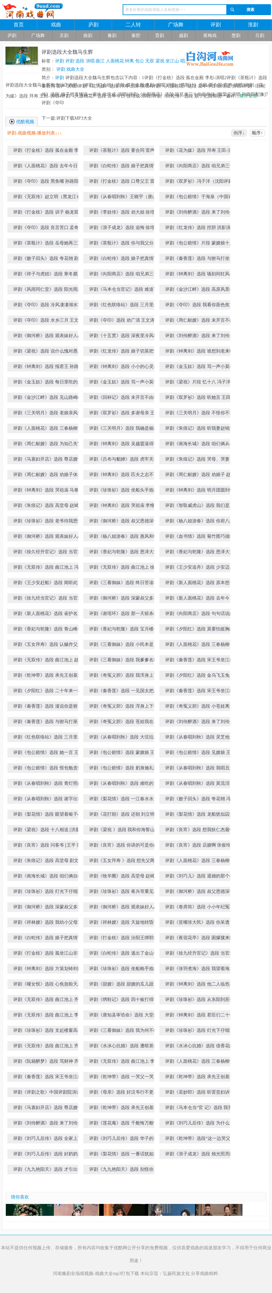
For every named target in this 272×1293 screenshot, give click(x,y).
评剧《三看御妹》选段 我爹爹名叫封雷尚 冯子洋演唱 (123, 661)
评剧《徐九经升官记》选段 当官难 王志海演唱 (199, 954)
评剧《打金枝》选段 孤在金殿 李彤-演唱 (49, 151)
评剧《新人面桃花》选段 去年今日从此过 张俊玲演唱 (199, 599)
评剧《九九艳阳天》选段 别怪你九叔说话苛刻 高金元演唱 (123, 1170)
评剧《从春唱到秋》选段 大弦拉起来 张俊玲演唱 (123, 738)
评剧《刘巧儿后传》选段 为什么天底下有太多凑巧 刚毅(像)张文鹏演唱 (201, 1124)
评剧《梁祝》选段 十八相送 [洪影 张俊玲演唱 (46, 831)
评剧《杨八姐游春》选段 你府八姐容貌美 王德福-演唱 (199, 522)
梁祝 (159, 61)
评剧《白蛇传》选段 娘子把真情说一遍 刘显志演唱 (47, 939)
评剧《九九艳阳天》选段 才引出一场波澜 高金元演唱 (47, 1170)
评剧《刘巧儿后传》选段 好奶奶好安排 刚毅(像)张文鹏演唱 (47, 1155)
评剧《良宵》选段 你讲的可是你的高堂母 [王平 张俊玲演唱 (123, 846)
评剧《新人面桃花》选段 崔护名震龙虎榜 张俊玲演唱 (47, 615)
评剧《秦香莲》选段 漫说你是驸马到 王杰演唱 (47, 707)
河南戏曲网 (52, 11)
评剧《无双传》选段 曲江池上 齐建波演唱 (48, 1000)
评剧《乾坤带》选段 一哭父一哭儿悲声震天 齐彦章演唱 (123, 1078)
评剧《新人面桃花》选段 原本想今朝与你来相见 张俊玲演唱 (199, 584)
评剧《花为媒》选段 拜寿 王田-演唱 (201, 150)
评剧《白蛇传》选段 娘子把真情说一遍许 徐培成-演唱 (123, 167)
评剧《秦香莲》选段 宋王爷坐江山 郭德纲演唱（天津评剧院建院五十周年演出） (49, 1078)
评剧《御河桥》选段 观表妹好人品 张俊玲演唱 (47, 537)
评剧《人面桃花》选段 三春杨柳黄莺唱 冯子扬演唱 (47, 429)
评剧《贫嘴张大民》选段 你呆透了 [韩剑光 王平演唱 (199, 923)
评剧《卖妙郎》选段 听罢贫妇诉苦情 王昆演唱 (199, 1093)
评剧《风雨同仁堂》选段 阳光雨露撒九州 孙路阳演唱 (47, 290)
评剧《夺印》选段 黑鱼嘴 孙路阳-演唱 (49, 182)
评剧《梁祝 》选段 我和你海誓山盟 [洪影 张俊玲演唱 (124, 831)
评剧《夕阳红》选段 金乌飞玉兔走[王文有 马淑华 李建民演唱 (199, 676)
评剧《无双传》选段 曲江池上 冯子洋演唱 (48, 568)
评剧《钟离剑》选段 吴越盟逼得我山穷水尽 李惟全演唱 (123, 445)
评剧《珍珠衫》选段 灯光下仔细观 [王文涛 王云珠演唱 (47, 892)
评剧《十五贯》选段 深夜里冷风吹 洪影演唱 (123, 337)
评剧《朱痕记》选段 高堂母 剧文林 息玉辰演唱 (48, 862)
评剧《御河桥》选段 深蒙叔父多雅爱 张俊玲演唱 (123, 599)
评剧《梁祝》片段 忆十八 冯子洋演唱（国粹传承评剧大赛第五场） (200, 383)
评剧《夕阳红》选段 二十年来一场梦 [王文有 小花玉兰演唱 (47, 692)
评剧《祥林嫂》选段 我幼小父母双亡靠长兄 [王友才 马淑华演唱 (47, 923)
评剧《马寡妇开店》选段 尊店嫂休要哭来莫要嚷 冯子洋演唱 (47, 460)
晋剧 (159, 35)
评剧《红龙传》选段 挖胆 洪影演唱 (200, 227)
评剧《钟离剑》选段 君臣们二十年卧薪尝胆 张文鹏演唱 (199, 1016)
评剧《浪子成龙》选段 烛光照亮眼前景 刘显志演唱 (199, 1155)
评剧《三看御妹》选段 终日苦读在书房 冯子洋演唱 (123, 584)
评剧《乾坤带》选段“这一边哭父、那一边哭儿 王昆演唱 (200, 1139)
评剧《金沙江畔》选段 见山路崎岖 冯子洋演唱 (47, 398)
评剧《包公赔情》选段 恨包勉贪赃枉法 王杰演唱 (47, 769)
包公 (139, 61)
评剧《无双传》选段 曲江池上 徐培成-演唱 (124, 568)
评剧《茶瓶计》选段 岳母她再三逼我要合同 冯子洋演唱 (47, 244)
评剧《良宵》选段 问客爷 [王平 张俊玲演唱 (47, 846)
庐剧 (93, 24)
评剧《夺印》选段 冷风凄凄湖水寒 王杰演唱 (47, 306)
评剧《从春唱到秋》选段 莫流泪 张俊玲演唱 (200, 784)
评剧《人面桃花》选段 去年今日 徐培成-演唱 (48, 167)
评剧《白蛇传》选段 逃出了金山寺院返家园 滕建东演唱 (123, 954)
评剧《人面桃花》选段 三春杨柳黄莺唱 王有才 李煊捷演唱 (199, 1062)
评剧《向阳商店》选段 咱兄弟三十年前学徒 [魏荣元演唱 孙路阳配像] (199, 167)
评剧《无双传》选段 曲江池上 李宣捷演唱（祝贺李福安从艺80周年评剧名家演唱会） (49, 1016)
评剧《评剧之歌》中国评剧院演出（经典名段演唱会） (47, 1093)
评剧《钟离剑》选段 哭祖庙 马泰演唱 (48, 491)
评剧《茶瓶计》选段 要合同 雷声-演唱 (125, 151)
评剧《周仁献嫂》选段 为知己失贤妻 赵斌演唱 (47, 445)
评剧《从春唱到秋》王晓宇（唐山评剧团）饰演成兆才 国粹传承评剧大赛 (125, 198)
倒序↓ (239, 133)
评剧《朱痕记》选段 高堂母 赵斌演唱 (48, 506)
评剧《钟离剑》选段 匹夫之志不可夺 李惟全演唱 (123, 476)
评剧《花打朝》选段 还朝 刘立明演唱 (124, 815)
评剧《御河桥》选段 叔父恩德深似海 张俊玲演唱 (123, 522)
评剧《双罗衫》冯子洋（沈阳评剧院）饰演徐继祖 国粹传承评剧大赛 (199, 182)
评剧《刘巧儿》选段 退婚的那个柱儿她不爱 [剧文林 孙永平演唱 (199, 877)
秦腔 (135, 35)
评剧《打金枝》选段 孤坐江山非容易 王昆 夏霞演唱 (47, 954)
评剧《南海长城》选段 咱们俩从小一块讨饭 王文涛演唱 (199, 445)
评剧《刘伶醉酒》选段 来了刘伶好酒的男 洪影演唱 (199, 337)
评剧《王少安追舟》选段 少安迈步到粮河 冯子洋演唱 (199, 568)
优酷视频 (21, 121)
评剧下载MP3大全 (74, 118)
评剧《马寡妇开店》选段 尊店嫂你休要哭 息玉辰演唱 (47, 1109)
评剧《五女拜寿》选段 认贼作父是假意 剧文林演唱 (47, 645)
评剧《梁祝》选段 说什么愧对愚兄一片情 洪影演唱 (47, 352)
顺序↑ (257, 133)
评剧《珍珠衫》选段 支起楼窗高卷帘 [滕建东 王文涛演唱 (47, 1031)
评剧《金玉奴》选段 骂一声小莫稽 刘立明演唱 (123, 383)
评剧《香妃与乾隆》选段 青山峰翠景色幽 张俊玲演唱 (47, 630)
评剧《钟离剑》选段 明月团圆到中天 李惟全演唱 (199, 491)
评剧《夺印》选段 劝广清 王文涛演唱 (124, 321)
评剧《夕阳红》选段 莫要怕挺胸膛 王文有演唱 (199, 630)
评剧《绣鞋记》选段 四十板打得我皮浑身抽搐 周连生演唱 (123, 1000)
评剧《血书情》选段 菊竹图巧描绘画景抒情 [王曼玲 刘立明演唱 (199, 537)
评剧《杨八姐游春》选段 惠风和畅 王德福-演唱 (123, 537)
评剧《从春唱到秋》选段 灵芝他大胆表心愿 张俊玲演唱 (199, 738)
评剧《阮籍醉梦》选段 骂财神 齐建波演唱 (48, 1062)
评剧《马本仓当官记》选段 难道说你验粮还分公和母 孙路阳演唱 (123, 290)
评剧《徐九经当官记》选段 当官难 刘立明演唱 (47, 599)
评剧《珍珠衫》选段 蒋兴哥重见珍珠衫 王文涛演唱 (123, 892)
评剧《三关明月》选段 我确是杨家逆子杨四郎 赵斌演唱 (123, 429)
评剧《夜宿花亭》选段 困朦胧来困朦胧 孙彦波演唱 (199, 939)
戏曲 (56, 24)
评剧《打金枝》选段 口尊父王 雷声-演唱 (125, 182)
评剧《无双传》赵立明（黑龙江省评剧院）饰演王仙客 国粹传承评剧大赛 (49, 198)
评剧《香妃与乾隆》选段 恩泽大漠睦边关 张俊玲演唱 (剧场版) (199, 553)
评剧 (216, 24)
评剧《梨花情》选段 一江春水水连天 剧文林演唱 (123, 800)
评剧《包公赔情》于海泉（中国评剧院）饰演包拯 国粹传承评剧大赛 (201, 198)
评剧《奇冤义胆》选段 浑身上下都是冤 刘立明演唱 (123, 707)
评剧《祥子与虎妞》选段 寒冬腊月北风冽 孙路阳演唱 (47, 275)
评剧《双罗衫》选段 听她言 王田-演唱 (201, 398)
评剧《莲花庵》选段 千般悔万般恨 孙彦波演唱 (123, 1124)
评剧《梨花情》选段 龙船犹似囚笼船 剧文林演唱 (199, 815)
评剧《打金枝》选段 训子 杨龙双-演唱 (49, 213)
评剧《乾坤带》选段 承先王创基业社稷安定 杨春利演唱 (123, 1109)
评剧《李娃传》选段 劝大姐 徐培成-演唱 (125, 213)
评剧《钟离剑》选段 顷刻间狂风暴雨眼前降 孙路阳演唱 (199, 275)
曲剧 (87, 35)
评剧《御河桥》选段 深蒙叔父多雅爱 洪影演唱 (47, 908)
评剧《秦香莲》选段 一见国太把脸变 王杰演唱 (123, 692)
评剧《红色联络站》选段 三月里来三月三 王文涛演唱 (123, 306)
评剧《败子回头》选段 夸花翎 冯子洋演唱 (200, 800)
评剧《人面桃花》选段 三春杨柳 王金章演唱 (200, 645)
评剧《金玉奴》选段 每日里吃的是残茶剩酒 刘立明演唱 (47, 383)
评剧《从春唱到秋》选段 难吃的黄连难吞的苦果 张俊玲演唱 (123, 784)
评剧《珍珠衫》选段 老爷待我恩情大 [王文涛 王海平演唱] (47, 522)
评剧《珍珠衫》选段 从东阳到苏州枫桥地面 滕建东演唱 (199, 1000)
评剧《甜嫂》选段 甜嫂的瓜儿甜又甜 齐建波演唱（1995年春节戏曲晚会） (123, 985)
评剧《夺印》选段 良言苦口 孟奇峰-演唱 (49, 229)
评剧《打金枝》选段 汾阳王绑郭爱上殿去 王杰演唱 (123, 939)
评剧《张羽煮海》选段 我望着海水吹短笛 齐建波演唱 (199, 970)
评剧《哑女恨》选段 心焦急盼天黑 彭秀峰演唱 (47, 985)
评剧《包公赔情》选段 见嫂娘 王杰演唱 (200, 753)
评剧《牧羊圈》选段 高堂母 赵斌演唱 (124, 877)
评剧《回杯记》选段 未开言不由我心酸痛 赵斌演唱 (123, 398)
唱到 (184, 61)
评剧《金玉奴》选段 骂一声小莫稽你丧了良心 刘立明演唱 (199, 367)
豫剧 (112, 35)
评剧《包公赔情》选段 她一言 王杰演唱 (48, 753)
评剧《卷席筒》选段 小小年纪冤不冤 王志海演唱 (199, 908)
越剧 (183, 35)
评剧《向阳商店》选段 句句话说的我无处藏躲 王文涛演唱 (199, 615)
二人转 (133, 24)
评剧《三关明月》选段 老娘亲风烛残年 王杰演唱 (47, 414)
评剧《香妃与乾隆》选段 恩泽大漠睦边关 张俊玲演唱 (123, 553)
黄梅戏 (210, 35)
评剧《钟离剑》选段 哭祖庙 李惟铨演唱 (124, 506)
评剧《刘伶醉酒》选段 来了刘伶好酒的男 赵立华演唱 (47, 1124)
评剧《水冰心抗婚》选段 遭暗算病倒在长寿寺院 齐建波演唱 (123, 1047)
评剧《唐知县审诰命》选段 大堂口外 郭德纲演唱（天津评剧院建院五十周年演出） (123, 1016)
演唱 (90, 61)
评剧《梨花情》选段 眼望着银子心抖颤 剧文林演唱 (47, 815)
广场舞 (175, 24)
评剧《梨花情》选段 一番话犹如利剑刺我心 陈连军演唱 (123, 1155)
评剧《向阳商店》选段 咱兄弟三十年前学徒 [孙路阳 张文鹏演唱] (123, 275)
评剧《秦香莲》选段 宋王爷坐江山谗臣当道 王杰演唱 (199, 661)
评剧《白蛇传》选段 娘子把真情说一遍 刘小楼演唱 (123, 259)
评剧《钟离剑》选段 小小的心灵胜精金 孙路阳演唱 (123, 367)
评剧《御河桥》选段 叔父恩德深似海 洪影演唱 (199, 892)
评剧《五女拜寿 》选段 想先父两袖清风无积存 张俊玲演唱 (124, 862)
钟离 (129, 61)
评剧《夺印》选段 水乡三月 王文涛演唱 (48, 321)
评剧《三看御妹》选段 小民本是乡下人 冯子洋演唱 (123, 645)
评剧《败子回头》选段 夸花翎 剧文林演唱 (48, 259)
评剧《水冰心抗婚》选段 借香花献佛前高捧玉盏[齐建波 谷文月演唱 (199, 1047)
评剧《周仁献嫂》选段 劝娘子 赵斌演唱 (200, 476)
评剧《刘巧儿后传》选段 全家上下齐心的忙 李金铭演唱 (47, 1139)
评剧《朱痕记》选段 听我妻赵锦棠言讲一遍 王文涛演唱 (199, 429)
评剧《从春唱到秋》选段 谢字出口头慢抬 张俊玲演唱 (47, 800)
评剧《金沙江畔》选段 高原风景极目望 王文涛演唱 (199, 290)
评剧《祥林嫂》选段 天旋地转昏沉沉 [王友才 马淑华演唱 (123, 923)
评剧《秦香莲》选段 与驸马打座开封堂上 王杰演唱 (47, 723)
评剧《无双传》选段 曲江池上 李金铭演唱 (124, 1062)
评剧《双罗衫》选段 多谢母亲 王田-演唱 (125, 414)
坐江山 (172, 61)
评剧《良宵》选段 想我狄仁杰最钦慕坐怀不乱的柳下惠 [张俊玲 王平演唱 (201, 831)
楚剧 (235, 35)
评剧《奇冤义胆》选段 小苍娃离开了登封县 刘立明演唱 (199, 707)
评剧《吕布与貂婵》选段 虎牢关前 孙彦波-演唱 (123, 460)
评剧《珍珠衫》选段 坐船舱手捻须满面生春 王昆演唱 (123, 970)
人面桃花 (115, 61)
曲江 (100, 61)
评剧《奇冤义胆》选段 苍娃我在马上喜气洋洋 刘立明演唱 (123, 723)
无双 (149, 61)
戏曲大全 (75, 69)
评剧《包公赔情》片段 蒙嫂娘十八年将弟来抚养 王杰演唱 (199, 244)
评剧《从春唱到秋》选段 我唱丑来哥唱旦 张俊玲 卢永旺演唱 (199, 769)
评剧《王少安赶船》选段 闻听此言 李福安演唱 (47, 584)
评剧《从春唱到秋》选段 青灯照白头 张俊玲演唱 (47, 784)
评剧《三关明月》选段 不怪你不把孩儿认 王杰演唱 (199, 414)
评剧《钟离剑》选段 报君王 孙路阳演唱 (48, 367)
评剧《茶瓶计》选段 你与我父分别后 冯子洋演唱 (123, 244)
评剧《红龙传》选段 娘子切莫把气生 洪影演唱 (123, 352)
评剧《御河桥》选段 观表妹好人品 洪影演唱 (47, 337)
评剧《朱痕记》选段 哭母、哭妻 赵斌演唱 (200, 460)
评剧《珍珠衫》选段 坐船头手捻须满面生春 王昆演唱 (123, 491)
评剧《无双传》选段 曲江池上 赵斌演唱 (48, 661)
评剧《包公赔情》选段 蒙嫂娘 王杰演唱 (124, 753)
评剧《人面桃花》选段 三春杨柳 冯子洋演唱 (200, 862)
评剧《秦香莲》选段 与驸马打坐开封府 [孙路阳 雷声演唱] (199, 259)
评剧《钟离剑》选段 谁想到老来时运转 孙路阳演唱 (199, 352)
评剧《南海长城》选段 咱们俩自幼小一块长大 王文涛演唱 (47, 877)
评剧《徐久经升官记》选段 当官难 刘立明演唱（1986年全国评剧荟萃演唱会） (49, 553)
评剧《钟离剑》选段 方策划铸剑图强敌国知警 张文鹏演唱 (47, 970)
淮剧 (253, 24)
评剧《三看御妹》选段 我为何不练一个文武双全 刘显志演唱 (123, 1031)
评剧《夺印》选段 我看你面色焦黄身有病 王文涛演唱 (199, 306)
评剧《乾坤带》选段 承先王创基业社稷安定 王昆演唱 (47, 676)
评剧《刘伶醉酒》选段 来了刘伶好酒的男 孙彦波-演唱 (199, 213)
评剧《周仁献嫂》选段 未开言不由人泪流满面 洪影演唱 (199, 321)
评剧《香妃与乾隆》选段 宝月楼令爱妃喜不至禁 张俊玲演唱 (123, 630)
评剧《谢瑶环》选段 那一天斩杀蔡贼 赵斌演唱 (123, 615)
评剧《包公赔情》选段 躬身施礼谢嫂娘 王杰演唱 (123, 769)
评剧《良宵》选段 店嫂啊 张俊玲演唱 (200, 846)
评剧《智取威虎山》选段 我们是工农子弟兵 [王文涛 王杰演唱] (199, 506)
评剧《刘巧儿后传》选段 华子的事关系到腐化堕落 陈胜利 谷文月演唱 (124, 1139)
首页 (19, 24)
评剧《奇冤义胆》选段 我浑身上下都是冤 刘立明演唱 (123, 676)
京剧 (64, 35)
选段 (79, 61)
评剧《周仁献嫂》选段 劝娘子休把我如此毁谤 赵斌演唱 (47, 476)
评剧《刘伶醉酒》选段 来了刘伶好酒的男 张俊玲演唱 (199, 723)
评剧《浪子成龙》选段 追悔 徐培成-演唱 (125, 229)
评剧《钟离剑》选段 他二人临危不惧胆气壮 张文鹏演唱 (199, 985)
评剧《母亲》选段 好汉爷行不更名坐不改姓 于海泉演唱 (123, 1093)
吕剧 (259, 35)
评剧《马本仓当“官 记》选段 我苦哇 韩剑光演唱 (201, 1109)
